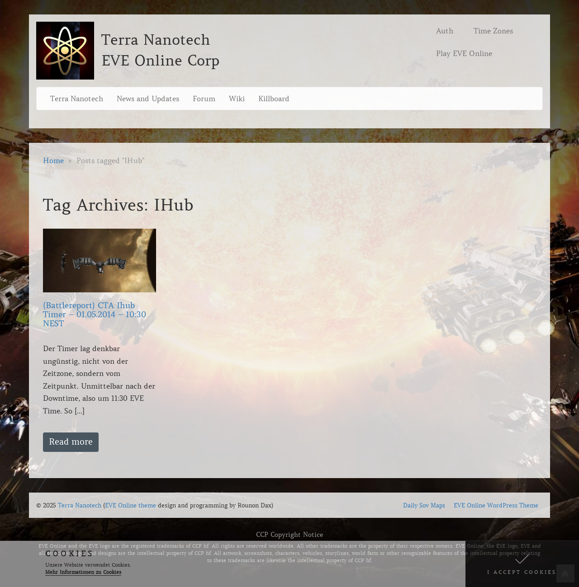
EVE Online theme (130, 505)
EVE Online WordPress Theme (496, 505)
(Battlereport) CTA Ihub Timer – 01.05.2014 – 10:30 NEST (94, 315)
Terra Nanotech (76, 98)
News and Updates (148, 98)
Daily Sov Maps (424, 505)
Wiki (237, 98)
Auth (444, 30)
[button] (522, 564)
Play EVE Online (464, 53)
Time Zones (493, 30)
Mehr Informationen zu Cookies (83, 572)
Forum (204, 98)
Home (53, 160)
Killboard (274, 98)
